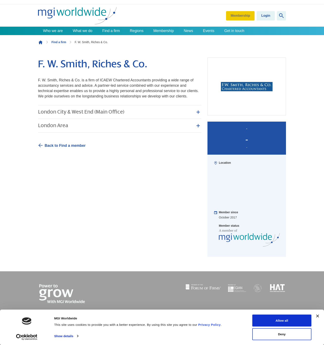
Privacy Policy (209, 324)
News (188, 31)
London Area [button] (53, 125)
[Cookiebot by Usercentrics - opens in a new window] (27, 337)
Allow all (281, 320)
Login (265, 15)
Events (208, 31)
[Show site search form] (281, 15)
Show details (63, 336)
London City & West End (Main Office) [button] (81, 112)
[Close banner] (317, 316)
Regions (136, 31)
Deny (282, 334)
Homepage (40, 42)
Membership (240, 15)
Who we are (53, 31)
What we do (82, 31)
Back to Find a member (65, 145)
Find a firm (111, 31)
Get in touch (234, 31)
